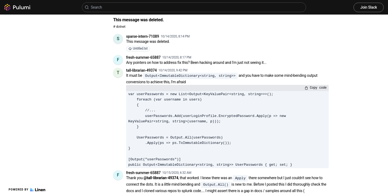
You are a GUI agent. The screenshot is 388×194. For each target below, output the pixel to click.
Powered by (27, 189)
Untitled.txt (138, 48)
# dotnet (119, 27)
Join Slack (368, 7)
